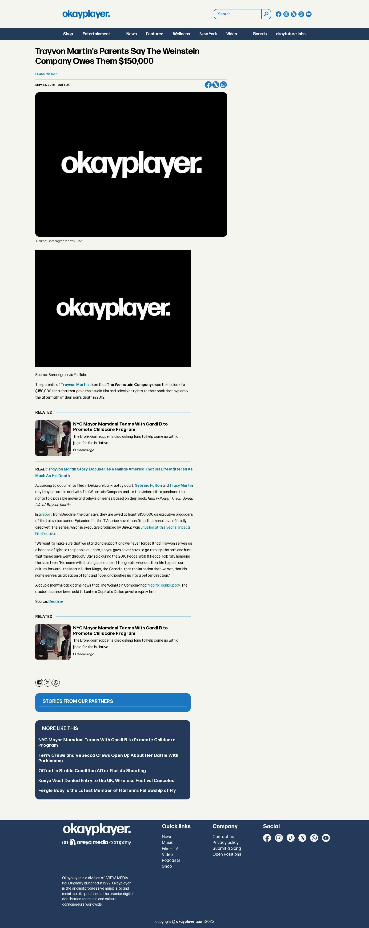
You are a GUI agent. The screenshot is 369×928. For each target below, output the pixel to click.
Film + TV (170, 848)
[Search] (266, 14)
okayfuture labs (290, 34)
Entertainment (96, 34)
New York (208, 34)
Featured (154, 34)
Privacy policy (226, 842)
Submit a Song (227, 848)
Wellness (181, 34)
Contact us (223, 836)
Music (167, 842)
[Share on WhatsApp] (223, 84)
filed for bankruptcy (163, 585)
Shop (68, 34)
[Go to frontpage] (86, 14)
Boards (260, 34)
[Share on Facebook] (208, 84)
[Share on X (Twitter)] (215, 84)
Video (231, 34)
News (131, 34)
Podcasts (171, 860)
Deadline (55, 602)
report (46, 514)
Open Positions (227, 854)
